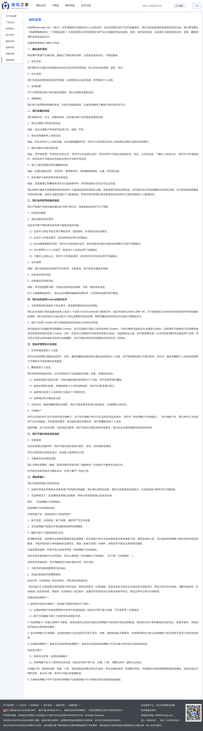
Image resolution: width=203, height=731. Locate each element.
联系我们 (10, 28)
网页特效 (70, 5)
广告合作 (10, 22)
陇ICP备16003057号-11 (50, 710)
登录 (197, 5)
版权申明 (10, 47)
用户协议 (10, 35)
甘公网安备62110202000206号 (21, 710)
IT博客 (55, 5)
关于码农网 (11, 16)
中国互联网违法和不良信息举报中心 (106, 710)
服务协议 (10, 41)
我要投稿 (10, 53)
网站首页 (41, 5)
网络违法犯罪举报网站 (75, 710)
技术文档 (86, 5)
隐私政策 (10, 60)
